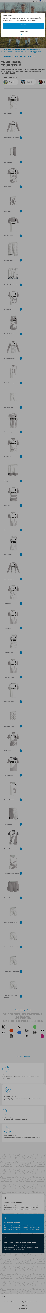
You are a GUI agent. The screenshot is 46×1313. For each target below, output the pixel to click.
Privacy (20, 34)
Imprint (26, 34)
